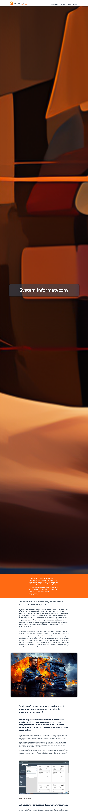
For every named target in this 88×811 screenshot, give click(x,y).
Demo (69, 4)
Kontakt (75, 4)
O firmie (63, 4)
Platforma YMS (55, 4)
